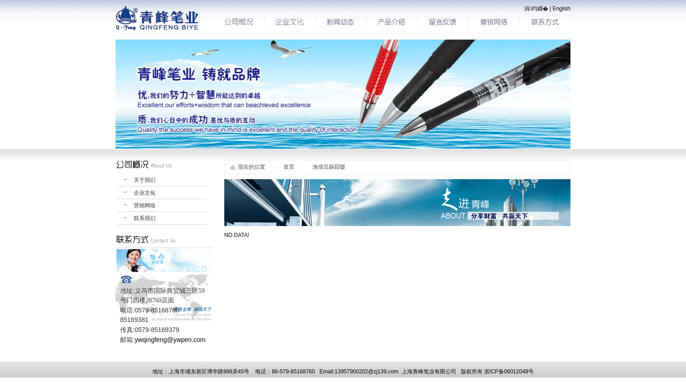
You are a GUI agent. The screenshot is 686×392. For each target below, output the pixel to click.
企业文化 (145, 193)
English (561, 8)
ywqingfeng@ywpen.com (170, 339)
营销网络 (145, 205)
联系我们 (145, 218)
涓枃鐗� (536, 8)
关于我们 (145, 180)
